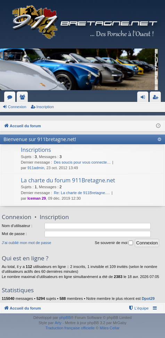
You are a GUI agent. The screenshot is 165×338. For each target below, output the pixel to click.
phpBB (65, 317)
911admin (35, 168)
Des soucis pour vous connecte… (82, 162)
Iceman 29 (36, 198)
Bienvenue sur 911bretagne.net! (39, 139)
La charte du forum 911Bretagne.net (68, 180)
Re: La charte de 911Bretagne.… (82, 193)
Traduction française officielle (70, 328)
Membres (23, 98)
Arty (58, 323)
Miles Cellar (109, 328)
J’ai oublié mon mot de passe (26, 243)
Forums (11, 98)
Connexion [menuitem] (144, 98)
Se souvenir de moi (114, 243)
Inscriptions (36, 150)
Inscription (45, 107)
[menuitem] (138, 308)
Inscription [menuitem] (156, 98)
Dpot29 (148, 298)
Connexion (17, 107)
